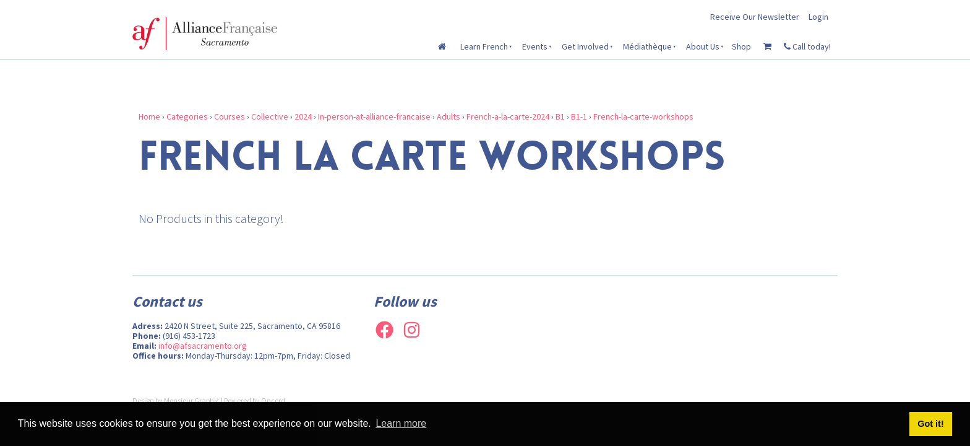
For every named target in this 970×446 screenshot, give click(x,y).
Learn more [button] (401, 423)
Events (534, 46)
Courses (229, 116)
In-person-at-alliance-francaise (374, 116)
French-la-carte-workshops (643, 116)
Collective (269, 116)
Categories (187, 116)
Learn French (484, 46)
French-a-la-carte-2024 (507, 116)
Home (149, 116)
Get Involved (585, 46)
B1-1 (579, 116)
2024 (303, 116)
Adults (448, 116)
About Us (702, 46)
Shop (741, 46)
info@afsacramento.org (202, 345)
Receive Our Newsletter (754, 16)
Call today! (807, 46)
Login (818, 16)
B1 (560, 116)
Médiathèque (647, 46)
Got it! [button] (930, 424)
